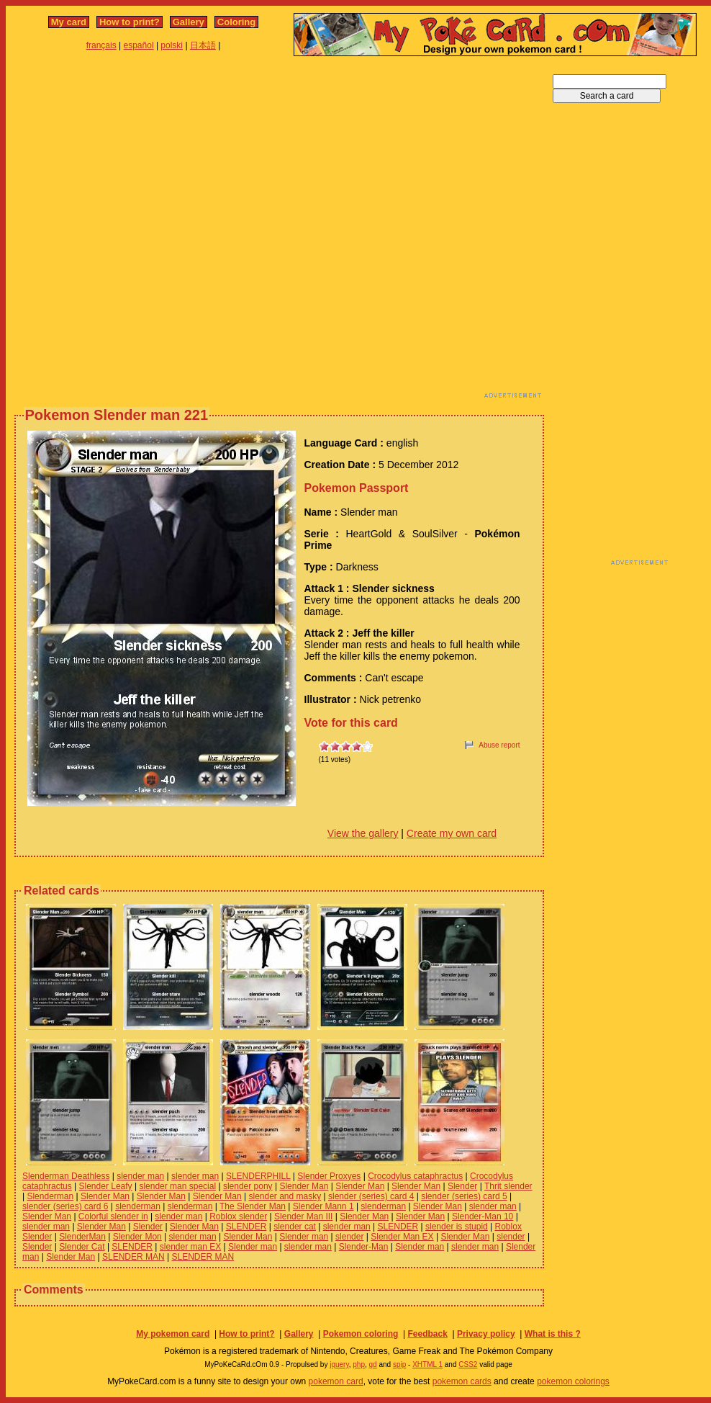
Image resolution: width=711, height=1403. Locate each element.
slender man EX (190, 1247)
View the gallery (363, 833)
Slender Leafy (105, 1186)
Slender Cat (81, 1247)
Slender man (303, 1237)
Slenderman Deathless (65, 1176)
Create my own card (452, 833)
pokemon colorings (573, 1381)
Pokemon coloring (361, 1334)
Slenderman (50, 1196)
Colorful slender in (113, 1216)
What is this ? (553, 1334)
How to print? (129, 22)
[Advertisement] (157, 231)
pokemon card (336, 1381)
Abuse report (499, 745)
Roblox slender (238, 1216)
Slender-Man (364, 1247)
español (139, 45)
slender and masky (285, 1196)
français (101, 45)
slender (349, 1237)
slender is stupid (456, 1227)
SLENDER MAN (133, 1257)
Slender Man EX (402, 1237)
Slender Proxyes (329, 1176)
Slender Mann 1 (323, 1206)
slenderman (137, 1206)
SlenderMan (82, 1237)
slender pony (248, 1186)
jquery (339, 1364)
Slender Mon (137, 1237)
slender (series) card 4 (371, 1196)
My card (68, 22)
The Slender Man (252, 1206)
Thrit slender (508, 1186)
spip (399, 1364)
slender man (140, 1176)
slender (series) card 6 (65, 1206)
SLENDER (246, 1227)
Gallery (188, 22)
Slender (462, 1186)
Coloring (236, 22)
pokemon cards (462, 1381)
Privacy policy (486, 1334)
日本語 (203, 45)
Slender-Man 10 (482, 1216)
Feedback (427, 1334)
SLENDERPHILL (258, 1176)
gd (373, 1364)
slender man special (177, 1186)
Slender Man (303, 1186)
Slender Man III (303, 1216)
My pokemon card (172, 1334)
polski (171, 45)
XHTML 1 (427, 1364)
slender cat (294, 1227)
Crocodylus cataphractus (415, 1176)
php (359, 1364)
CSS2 (467, 1364)
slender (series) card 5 (464, 1196)
